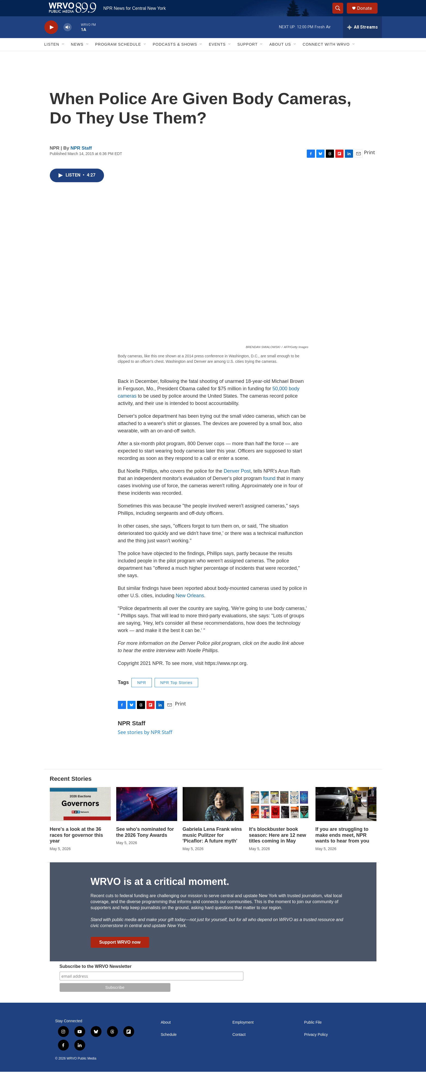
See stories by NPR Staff (145, 744)
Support (247, 56)
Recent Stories (71, 791)
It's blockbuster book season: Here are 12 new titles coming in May (277, 847)
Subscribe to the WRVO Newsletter (96, 978)
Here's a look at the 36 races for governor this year (76, 847)
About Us (280, 56)
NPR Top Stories (176, 695)
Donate (368, 14)
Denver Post (237, 483)
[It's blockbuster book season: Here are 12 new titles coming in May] (279, 816)
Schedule (169, 1047)
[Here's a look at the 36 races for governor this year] (80, 816)
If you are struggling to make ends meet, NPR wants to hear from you (342, 847)
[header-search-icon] (340, 14)
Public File (313, 1035)
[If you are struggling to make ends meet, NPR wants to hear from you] (345, 816)
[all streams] (362, 39)
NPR (141, 695)
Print (369, 164)
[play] (51, 39)
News (77, 56)
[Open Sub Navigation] (63, 56)
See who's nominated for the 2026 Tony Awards (145, 844)
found (270, 490)
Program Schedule (118, 56)
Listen (51, 56)
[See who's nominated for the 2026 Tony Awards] (146, 816)
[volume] (67, 39)
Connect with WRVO (326, 56)
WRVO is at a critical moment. (160, 893)
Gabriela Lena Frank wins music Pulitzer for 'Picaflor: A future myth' (212, 847)
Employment (243, 1035)
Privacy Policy (316, 1047)
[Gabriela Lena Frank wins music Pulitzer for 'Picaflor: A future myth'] (213, 816)
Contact (239, 1047)
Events (217, 56)
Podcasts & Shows (175, 56)
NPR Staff (81, 160)
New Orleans (190, 608)
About (166, 1035)
